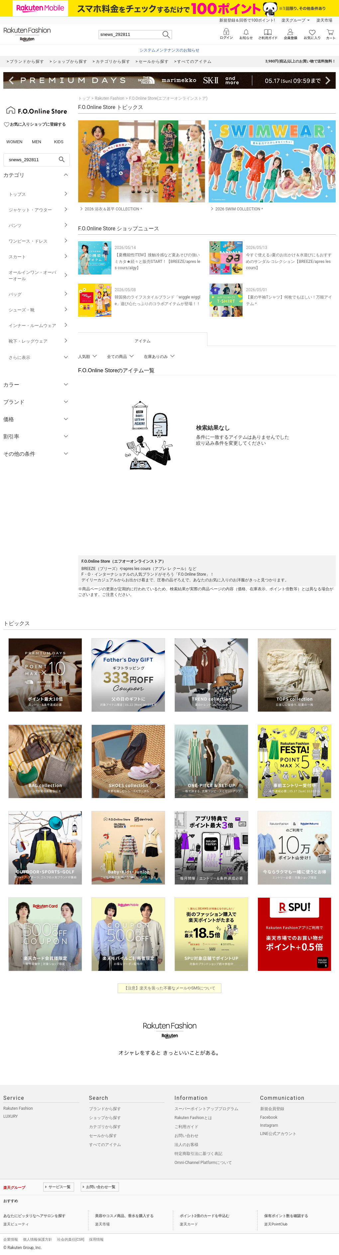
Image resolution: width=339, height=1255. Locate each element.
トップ (84, 98)
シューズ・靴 (38, 310)
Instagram (269, 1125)
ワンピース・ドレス (38, 241)
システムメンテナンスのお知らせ (169, 50)
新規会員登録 (272, 1108)
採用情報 (96, 1239)
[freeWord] (36, 160)
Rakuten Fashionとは (193, 1117)
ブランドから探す (105, 1108)
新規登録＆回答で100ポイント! (247, 20)
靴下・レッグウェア (38, 341)
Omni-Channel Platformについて (203, 1162)
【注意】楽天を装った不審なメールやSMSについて (170, 988)
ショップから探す (105, 1117)
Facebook (269, 1117)
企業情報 (10, 1239)
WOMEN (14, 141)
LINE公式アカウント (278, 1133)
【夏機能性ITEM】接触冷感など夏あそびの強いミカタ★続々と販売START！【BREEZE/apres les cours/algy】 (157, 261)
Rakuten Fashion (109, 98)
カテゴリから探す (105, 1126)
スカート (38, 257)
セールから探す (103, 1135)
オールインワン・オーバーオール (38, 275)
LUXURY (10, 1116)
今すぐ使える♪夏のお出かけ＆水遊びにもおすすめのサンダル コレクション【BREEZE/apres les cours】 (289, 261)
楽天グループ (293, 20)
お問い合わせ (186, 1135)
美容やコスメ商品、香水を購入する (124, 1216)
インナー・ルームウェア (38, 325)
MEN (36, 141)
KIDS (58, 141)
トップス (38, 194)
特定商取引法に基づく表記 (198, 1153)
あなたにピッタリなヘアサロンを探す (34, 1216)
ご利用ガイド (186, 1126)
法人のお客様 (186, 1144)
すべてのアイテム (105, 1144)
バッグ (38, 294)
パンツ (38, 225)
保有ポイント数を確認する (286, 1216)
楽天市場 (324, 20)
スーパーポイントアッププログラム (206, 1108)
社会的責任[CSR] (70, 1239)
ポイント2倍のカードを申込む (204, 1216)
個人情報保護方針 (37, 1239)
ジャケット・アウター (38, 210)
